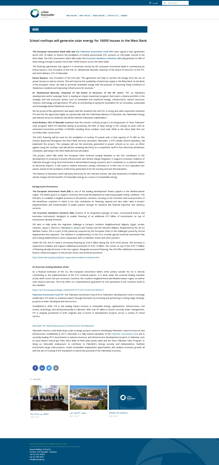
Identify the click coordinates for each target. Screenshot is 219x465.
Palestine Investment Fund (125, 333)
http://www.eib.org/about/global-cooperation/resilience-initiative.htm (66, 257)
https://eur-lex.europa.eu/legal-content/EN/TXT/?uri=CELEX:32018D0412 (68, 289)
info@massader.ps (37, 459)
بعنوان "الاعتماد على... (78, 412)
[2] (71, 227)
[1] (48, 227)
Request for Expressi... (119, 412)
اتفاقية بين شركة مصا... (40, 413)
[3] (79, 227)
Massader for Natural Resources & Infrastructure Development (63, 325)
